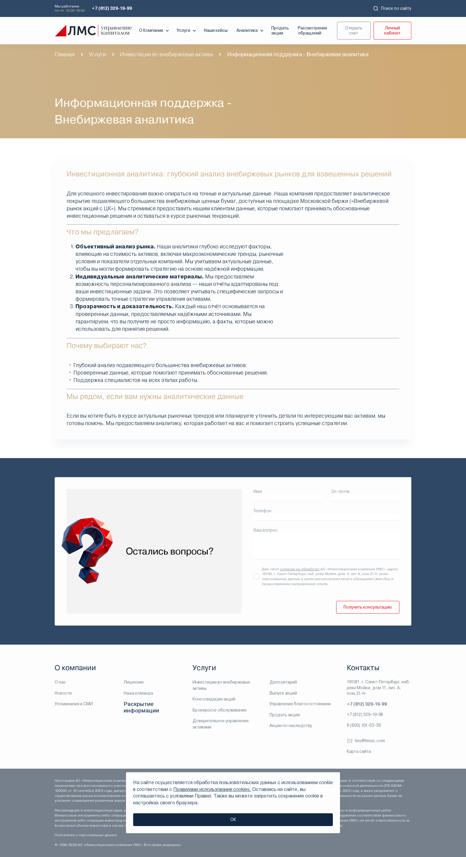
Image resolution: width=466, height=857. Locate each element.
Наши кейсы (216, 30)
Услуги (187, 31)
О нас (60, 682)
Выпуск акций (283, 693)
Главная (65, 54)
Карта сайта (359, 751)
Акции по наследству (291, 725)
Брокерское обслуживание (220, 710)
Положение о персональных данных (86, 835)
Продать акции (280, 30)
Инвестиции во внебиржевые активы (166, 54)
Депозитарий (283, 682)
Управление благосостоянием (300, 703)
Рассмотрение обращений (312, 30)
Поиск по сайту (392, 8)
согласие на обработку (299, 569)
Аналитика (251, 31)
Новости (63, 693)
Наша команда (138, 693)
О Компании (154, 31)
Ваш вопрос (266, 530)
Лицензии (134, 682)
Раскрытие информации (141, 707)
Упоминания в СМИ (74, 703)
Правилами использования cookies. (212, 789)
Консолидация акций (214, 699)
